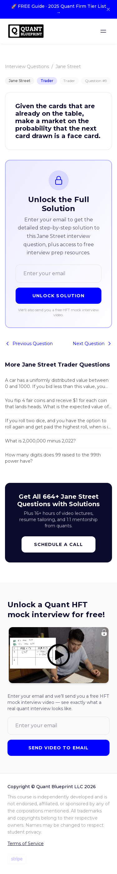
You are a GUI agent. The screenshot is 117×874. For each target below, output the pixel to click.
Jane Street (68, 66)
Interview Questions (27, 66)
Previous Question (29, 343)
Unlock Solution (58, 295)
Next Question (92, 343)
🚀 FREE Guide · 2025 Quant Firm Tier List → (58, 9)
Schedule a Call (58, 544)
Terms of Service (25, 843)
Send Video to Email (58, 748)
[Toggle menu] (103, 31)
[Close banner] (108, 9)
